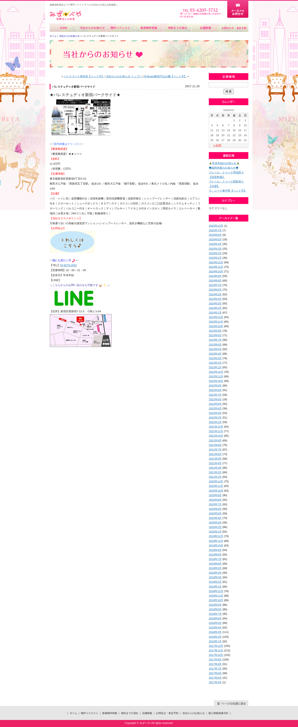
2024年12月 (216, 262)
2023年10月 (216, 326)
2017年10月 (216, 655)
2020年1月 (215, 531)
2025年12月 (216, 225)
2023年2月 (215, 362)
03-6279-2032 (68, 265)
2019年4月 (215, 572)
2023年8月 (215, 335)
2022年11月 (216, 376)
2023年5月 (215, 349)
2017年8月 (215, 664)
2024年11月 (216, 266)
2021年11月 (216, 431)
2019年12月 (216, 536)
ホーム (64, 28)
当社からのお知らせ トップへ (124, 76)
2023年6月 (215, 344)
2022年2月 (215, 417)
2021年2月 (215, 472)
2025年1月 (215, 257)
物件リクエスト (120, 28)
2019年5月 (215, 568)
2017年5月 (215, 677)
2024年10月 (216, 271)
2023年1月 (215, 367)
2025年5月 (215, 239)
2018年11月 (216, 595)
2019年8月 (215, 554)
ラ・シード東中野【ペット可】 (227, 190)
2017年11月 (216, 650)
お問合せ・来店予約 (234, 28)
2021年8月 (215, 445)
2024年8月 (215, 280)
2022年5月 (215, 403)
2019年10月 (216, 545)
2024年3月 (215, 303)
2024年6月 (215, 289)
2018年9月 (215, 604)
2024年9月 (215, 276)
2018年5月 (215, 623)
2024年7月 (215, 285)
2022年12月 (216, 371)
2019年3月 (215, 577)
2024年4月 (215, 298)
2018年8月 (215, 609)
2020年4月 (215, 518)
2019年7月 (215, 559)
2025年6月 (215, 234)
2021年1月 (215, 476)
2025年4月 (215, 244)
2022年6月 (215, 399)
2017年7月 (215, 668)
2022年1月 (215, 422)
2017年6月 (215, 673)
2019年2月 (215, 581)
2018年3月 (215, 632)
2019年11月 (216, 540)
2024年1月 (215, 312)
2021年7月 (215, 449)
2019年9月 (215, 550)
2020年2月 (215, 527)
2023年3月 (215, 358)
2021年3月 (215, 467)
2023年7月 (215, 339)
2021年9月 (215, 440)
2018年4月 (215, 627)
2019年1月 (215, 586)
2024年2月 (215, 308)
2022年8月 (215, 390)
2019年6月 (215, 563)
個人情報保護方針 (218, 713)
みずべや (65, 15)
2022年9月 (215, 385)
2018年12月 (216, 591)
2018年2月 (215, 636)
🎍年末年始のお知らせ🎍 (224, 163)
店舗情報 (205, 28)
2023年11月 (216, 321)
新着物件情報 (149, 28)
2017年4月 (215, 682)
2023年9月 (215, 330)
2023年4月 (215, 353)
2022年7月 (215, 394)
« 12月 (217, 145)
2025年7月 (215, 230)
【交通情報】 (58, 173)
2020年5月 (215, 513)
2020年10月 (216, 490)
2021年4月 (215, 463)
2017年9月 (215, 659)
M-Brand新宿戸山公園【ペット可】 (165, 76)
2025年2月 (215, 253)
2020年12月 (216, 481)
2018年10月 (216, 600)
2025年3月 (215, 248)
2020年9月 (215, 495)
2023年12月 (216, 317)
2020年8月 (215, 499)
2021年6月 (215, 454)
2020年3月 (215, 522)
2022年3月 (215, 413)
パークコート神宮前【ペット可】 (84, 76)
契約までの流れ (177, 28)
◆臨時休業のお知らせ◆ (223, 167)
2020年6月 (215, 508)
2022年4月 (215, 408)
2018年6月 (215, 618)
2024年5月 (215, 294)
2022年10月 (216, 381)
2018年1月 (215, 641)
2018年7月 (215, 613)
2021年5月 (215, 458)
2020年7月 (215, 504)
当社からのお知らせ (92, 28)
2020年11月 (216, 485)
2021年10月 (216, 435)
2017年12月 (216, 645)
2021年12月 (216, 426)
